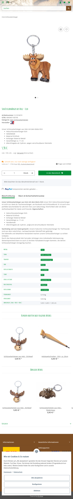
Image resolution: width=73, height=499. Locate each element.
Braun (43, 265)
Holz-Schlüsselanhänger (19, 120)
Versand (20, 153)
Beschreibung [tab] (8, 196)
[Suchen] (34, 8)
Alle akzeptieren (37, 478)
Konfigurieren (37, 484)
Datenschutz (18, 472)
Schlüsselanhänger (46, 260)
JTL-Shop (40, 496)
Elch (42, 275)
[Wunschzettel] (64, 2)
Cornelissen (44, 290)
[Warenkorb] (69, 2)
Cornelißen (44, 270)
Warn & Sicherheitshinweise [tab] (31, 196)
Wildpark (44, 285)
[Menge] (14, 173)
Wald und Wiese (46, 255)
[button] (60, 2)
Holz (42, 250)
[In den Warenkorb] (3, 23)
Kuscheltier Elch (45, 280)
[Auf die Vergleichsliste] (60, 29)
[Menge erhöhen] (32, 173)
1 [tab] (35, 97)
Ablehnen (37, 491)
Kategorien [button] (5, 424)
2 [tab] (37, 97)
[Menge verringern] (4, 173)
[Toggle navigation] (3, 1)
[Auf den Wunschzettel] (66, 29)
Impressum (8, 472)
